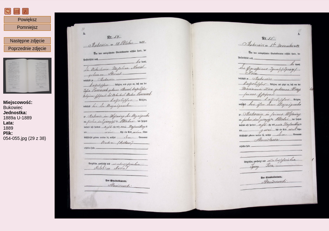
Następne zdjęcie (27, 40)
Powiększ (27, 19)
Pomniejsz (27, 27)
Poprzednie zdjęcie (27, 48)
